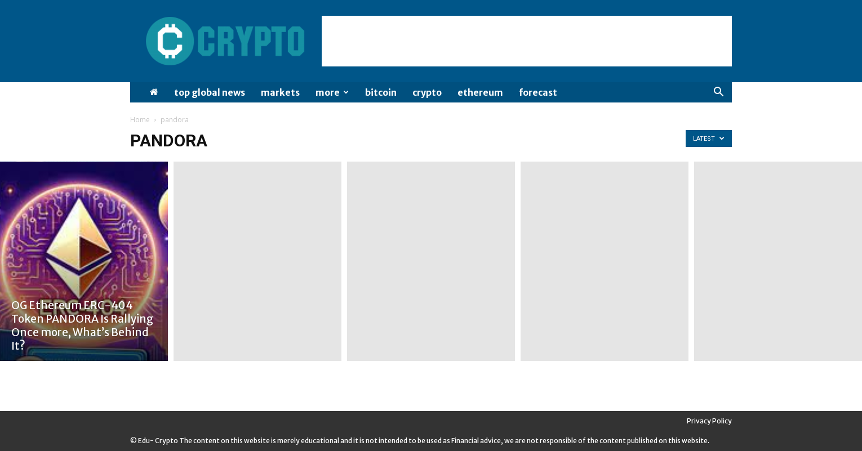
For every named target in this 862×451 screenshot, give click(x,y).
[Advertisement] (527, 41)
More (332, 92)
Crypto (427, 92)
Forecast (538, 92)
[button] (718, 93)
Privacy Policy (709, 421)
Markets (280, 92)
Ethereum (480, 92)
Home (140, 119)
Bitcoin (381, 92)
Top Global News (209, 92)
